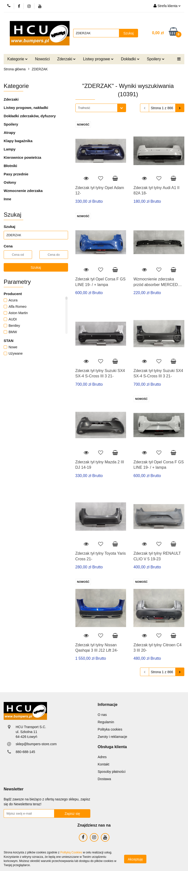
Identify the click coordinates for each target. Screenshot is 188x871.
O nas (102, 715)
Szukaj (36, 267)
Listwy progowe (98, 59)
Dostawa (104, 779)
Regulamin (106, 722)
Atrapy (9, 132)
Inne (7, 199)
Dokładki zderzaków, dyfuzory (30, 116)
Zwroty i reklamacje (112, 737)
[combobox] (100, 108)
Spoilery (155, 59)
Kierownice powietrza (22, 157)
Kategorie (17, 59)
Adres (102, 757)
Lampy (9, 149)
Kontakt (103, 764)
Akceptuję (135, 859)
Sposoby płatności (112, 772)
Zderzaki (66, 59)
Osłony (10, 182)
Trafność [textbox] (84, 108)
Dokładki (130, 59)
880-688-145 (25, 752)
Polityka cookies (110, 729)
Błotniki (10, 166)
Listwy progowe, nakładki (26, 108)
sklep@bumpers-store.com (36, 744)
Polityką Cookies (71, 852)
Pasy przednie (16, 174)
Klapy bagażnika (18, 141)
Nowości (42, 59)
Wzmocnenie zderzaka (23, 191)
